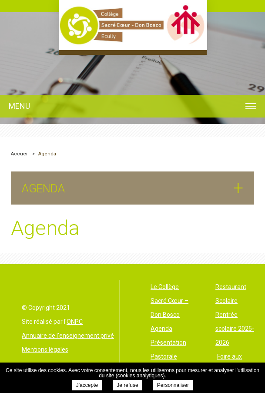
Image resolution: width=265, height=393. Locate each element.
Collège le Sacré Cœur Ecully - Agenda (133, 25)
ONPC (75, 321)
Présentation (168, 342)
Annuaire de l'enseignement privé (68, 335)
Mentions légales (45, 349)
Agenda (161, 328)
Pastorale (164, 356)
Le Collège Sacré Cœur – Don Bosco (169, 300)
